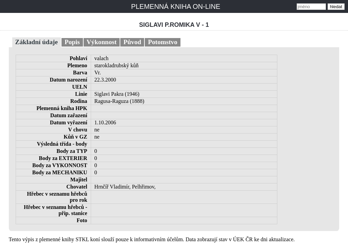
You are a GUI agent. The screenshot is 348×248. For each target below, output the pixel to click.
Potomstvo (162, 42)
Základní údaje (36, 42)
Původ (132, 42)
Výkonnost (102, 42)
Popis (72, 42)
